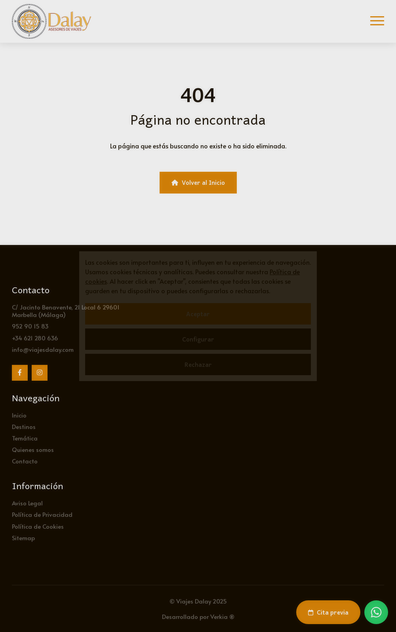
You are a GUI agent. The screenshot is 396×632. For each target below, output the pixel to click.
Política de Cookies (38, 526)
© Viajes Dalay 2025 (198, 601)
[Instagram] (40, 373)
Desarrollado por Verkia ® (198, 616)
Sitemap (23, 537)
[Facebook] (20, 373)
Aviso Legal (27, 503)
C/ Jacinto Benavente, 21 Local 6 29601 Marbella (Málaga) (66, 311)
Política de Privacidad (42, 514)
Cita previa (328, 612)
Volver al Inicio (198, 182)
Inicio (19, 415)
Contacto (25, 461)
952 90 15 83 (30, 326)
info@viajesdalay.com (43, 349)
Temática (25, 438)
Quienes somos (33, 449)
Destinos (24, 426)
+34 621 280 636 (35, 338)
